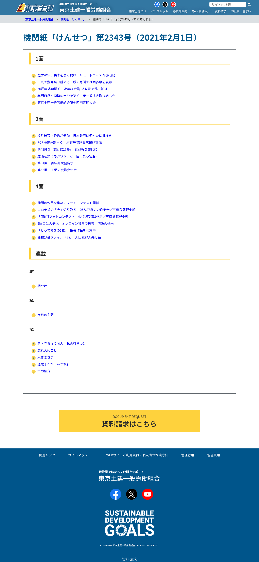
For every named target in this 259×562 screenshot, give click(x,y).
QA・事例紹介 (201, 11)
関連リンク (47, 454)
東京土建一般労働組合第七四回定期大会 (66, 102)
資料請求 (220, 11)
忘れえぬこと (47, 350)
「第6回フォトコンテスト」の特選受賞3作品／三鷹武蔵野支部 (82, 216)
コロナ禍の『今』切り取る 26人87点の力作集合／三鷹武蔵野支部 (86, 209)
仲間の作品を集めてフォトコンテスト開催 (68, 202)
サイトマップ (78, 454)
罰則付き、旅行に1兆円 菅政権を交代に (67, 149)
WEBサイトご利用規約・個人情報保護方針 (137, 454)
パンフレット (159, 11)
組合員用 (213, 454)
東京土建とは (137, 11)
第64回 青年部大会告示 (55, 162)
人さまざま (45, 357)
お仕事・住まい (241, 11)
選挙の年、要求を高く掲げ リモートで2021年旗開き (76, 75)
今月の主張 (45, 314)
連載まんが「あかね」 (53, 364)
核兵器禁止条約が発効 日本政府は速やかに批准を (74, 135)
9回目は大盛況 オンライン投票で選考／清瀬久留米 (75, 223)
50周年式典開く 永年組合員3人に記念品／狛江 (72, 88)
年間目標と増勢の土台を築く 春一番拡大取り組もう (76, 95)
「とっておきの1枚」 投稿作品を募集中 (66, 230)
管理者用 (187, 454)
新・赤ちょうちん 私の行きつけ (61, 343)
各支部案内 (180, 11)
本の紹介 (43, 370)
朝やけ (42, 285)
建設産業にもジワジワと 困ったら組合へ (68, 156)
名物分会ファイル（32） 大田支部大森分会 (69, 237)
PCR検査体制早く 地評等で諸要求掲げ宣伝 (69, 142)
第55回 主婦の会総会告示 (57, 169)
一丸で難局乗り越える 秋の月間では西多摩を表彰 (74, 81)
